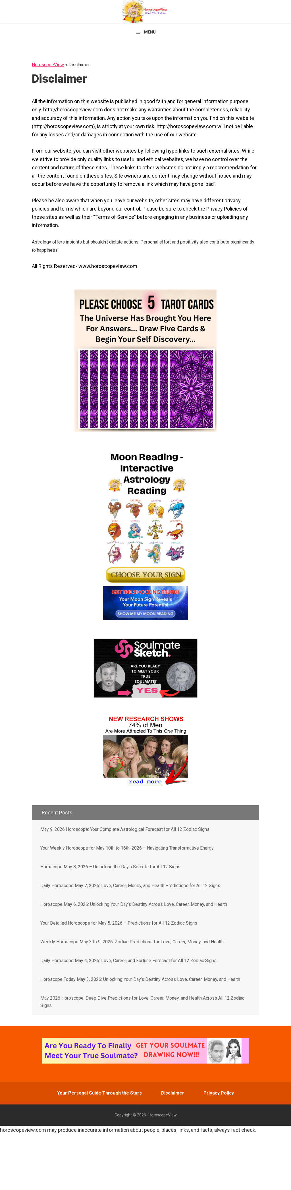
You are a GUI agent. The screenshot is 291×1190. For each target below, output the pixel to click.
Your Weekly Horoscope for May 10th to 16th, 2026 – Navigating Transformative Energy (127, 848)
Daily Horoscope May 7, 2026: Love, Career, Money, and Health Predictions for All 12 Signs (130, 885)
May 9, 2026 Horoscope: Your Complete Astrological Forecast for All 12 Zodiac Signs (124, 829)
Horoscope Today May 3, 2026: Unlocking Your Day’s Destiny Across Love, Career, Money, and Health (140, 979)
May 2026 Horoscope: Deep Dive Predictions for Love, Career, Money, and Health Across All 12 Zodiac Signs (142, 1001)
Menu (150, 32)
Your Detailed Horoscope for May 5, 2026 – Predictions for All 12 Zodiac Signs (118, 923)
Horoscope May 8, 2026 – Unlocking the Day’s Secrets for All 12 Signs (110, 866)
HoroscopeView (145, 11)
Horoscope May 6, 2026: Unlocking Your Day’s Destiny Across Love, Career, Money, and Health (133, 904)
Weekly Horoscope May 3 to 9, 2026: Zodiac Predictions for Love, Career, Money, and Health (132, 941)
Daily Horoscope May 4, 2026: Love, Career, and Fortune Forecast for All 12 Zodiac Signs (128, 960)
